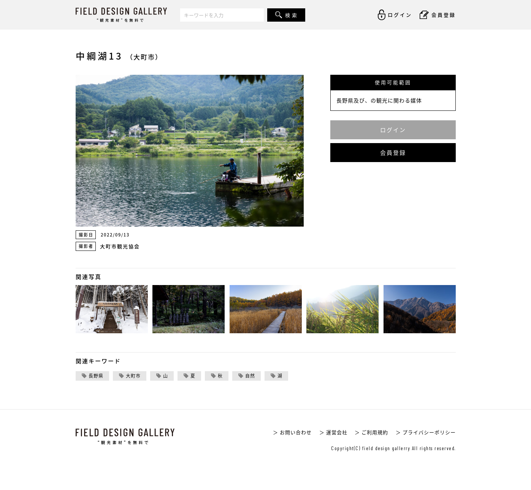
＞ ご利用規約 (371, 432)
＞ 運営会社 (333, 432)
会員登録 (393, 152)
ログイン (393, 130)
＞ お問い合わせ (292, 432)
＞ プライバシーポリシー (426, 432)
